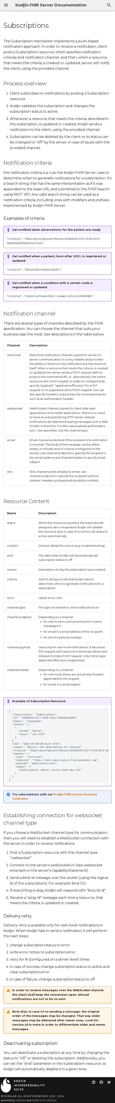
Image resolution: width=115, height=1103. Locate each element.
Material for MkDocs (44, 1100)
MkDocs (21, 1100)
